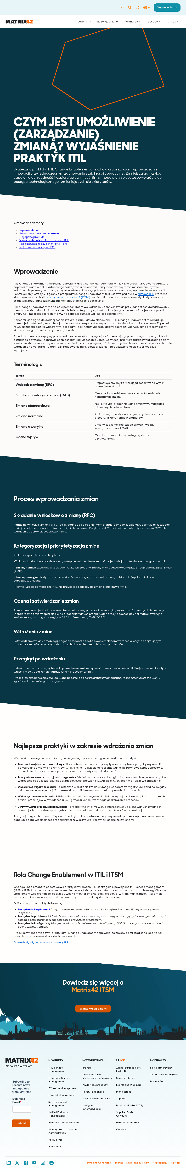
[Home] (21, 1062)
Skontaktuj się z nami (93, 1008)
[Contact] (120, 7)
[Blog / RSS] (51, 1163)
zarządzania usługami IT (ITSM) (68, 297)
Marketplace (124, 1091)
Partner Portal (158, 1081)
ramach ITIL (146, 294)
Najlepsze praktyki (31, 237)
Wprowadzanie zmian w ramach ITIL (44, 240)
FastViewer (55, 1139)
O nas (173, 21)
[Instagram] (43, 1163)
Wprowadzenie (29, 230)
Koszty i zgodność (93, 1091)
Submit (21, 1123)
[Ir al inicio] (19, 22)
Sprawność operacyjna (96, 1098)
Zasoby (154, 21)
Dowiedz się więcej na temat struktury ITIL (41, 942)
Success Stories (125, 1078)
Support (121, 1098)
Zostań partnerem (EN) (164, 1074)
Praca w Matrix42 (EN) (129, 1105)
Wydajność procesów (95, 1084)
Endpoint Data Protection (63, 1122)
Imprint (119, 1162)
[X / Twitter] (17, 1163)
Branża (86, 1067)
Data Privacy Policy (137, 1162)
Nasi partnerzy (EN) (162, 1067)
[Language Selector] (145, 11)
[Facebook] (26, 1163)
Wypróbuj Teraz (166, 7)
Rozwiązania (107, 21)
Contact (121, 1129)
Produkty (83, 21)
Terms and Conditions (98, 1162)
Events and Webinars (128, 1084)
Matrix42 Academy (127, 1122)
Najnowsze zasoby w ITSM (37, 247)
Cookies (176, 1162)
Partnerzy (133, 21)
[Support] (128, 7)
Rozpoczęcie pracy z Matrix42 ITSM (43, 244)
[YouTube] (34, 1163)
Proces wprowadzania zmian (39, 233)
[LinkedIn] (8, 1163)
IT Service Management (62, 1088)
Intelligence (55, 1146)
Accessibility (160, 1162)
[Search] (136, 7)
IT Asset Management (61, 1095)
